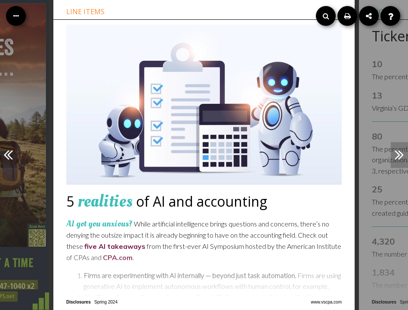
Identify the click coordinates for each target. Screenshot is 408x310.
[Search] (326, 16)
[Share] (369, 16)
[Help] (390, 16)
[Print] (347, 16)
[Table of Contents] (16, 16)
